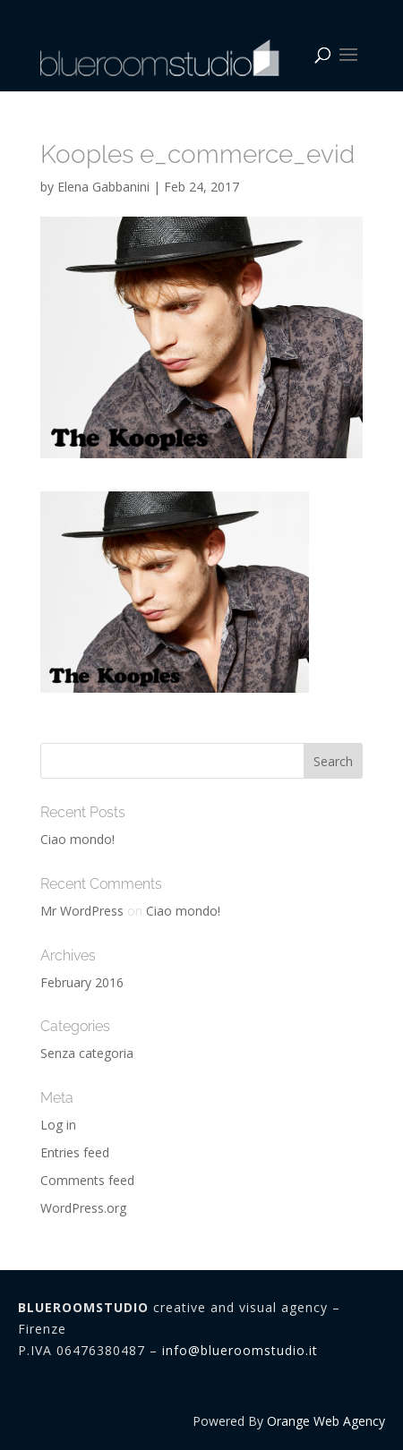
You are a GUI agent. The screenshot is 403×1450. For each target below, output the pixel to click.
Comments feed (87, 1180)
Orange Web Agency (326, 1420)
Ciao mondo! (77, 839)
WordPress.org (83, 1207)
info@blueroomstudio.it (240, 1350)
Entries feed (74, 1152)
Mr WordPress (82, 910)
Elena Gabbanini (103, 186)
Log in (58, 1124)
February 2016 (82, 982)
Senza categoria (86, 1053)
